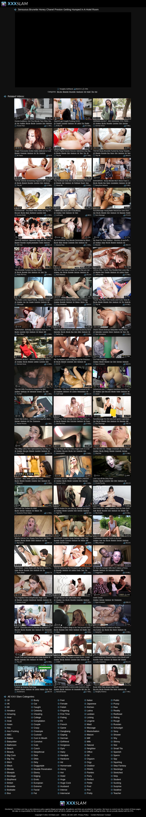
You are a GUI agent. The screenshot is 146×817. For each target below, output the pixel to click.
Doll (63, 183)
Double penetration (33, 242)
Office (88, 752)
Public (115, 700)
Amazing (10, 714)
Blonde (33, 123)
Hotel (89, 92)
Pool (50, 689)
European (37, 783)
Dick (43, 123)
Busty (112, 153)
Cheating (34, 481)
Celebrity (36, 710)
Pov (83, 123)
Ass (18, 123)
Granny (22, 689)
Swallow (116, 790)
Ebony (111, 332)
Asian (103, 242)
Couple (31, 302)
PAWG (88, 769)
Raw (114, 707)
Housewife (77, 689)
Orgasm (39, 391)
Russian (116, 724)
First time (73, 421)
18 (15, 123)
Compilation (114, 183)
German (125, 123)
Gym (61, 748)
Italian (88, 700)
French (62, 724)
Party (88, 776)
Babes (9, 738)
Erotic (35, 779)
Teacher (116, 793)
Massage (122, 213)
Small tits (42, 153)
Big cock (17, 213)
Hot (96, 92)
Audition (22, 123)
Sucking (116, 783)
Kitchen (89, 707)
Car (27, 302)
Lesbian (89, 714)
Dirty (115, 481)
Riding (115, 717)
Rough (83, 183)
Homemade (64, 766)
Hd (85, 92)
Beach (9, 748)
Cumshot (39, 123)
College (36, 362)
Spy (114, 759)
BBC (8, 735)
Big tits (59, 92)
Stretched (117, 772)
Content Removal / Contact (101, 815)
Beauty (9, 752)
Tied (89, 630)
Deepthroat (32, 600)
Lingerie (89, 721)
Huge (61, 779)
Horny (62, 769)
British (9, 783)
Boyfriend (33, 213)
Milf (129, 183)
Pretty (88, 793)
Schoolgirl (117, 728)
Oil (87, 391)
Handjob (39, 600)
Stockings (117, 769)
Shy (114, 738)
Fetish (41, 242)
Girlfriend (63, 741)
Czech (35, 748)
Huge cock (64, 783)
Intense (62, 790)
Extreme (36, 786)
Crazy (35, 728)
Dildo (79, 332)
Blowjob (66, 92)
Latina (79, 123)
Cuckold (36, 735)
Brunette (72, 92)
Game (62, 728)
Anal (103, 391)
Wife (47, 391)
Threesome (36, 421)
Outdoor (89, 766)
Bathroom (10, 745)
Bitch (8, 762)
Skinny (82, 302)
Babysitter (57, 332)
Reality (87, 123)
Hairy (61, 752)
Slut (85, 689)
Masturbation (81, 391)
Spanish (116, 752)
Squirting (116, 762)
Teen (81, 153)
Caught (58, 123)
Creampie (23, 153)
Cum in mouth (39, 738)
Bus (108, 153)
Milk (87, 741)
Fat (34, 793)
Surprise (116, 786)
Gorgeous (64, 745)
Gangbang (64, 731)
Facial (35, 790)
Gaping (62, 735)
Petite (41, 659)
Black (27, 213)
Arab (94, 510)
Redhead (77, 183)
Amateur (98, 123)
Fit (60, 721)
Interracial (33, 391)
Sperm (115, 755)
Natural (89, 745)
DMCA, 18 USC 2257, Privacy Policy (75, 815)
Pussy (127, 272)
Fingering (63, 710)
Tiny (84, 153)
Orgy (46, 689)
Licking (121, 272)
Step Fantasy (118, 766)
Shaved (123, 659)
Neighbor (90, 748)
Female (62, 704)
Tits (92, 92)
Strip (114, 776)
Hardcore (79, 92)
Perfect (89, 779)
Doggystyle (37, 766)
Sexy (114, 731)
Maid (88, 724)
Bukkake (10, 790)
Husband (63, 786)
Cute (34, 745)
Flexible (107, 272)
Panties (89, 772)
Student (116, 779)
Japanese (90, 704)
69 (55, 362)
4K (88, 153)
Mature (77, 302)
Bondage (62, 630)
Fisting (62, 717)
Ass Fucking (97, 630)
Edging (35, 776)
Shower (123, 510)
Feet (63, 213)
